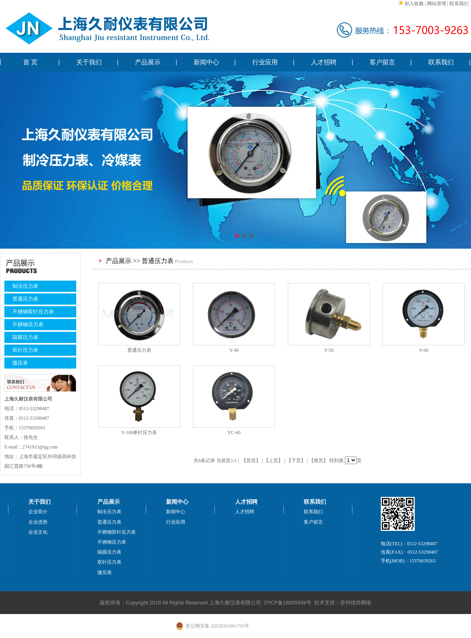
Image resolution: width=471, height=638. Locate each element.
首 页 (30, 62)
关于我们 (89, 62)
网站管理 (436, 3)
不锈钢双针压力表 (33, 312)
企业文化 (37, 532)
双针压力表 (25, 350)
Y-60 (423, 350)
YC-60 (234, 432)
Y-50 (328, 350)
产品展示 (147, 62)
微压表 (20, 363)
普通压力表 (25, 299)
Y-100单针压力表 (139, 432)
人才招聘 (323, 62)
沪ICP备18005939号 (287, 603)
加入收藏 (414, 3)
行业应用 (265, 62)
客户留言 (382, 62)
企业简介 (37, 511)
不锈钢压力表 (28, 324)
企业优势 (37, 522)
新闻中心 (206, 62)
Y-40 (234, 350)
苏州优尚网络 (355, 603)
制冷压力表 (25, 286)
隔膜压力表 (25, 337)
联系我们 (459, 3)
